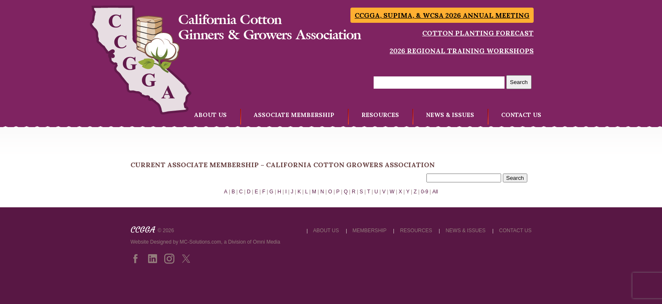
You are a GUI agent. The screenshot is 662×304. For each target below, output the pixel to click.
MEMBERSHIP (370, 230)
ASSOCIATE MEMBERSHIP (294, 115)
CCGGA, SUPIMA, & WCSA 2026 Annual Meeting (442, 15)
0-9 (424, 192)
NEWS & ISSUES (450, 115)
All (435, 192)
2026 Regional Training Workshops (462, 50)
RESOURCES (380, 115)
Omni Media (266, 242)
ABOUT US (210, 115)
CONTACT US (521, 115)
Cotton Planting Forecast (478, 33)
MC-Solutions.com (200, 242)
